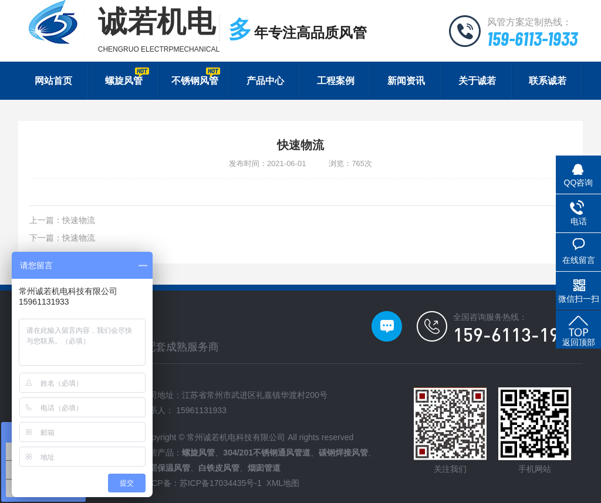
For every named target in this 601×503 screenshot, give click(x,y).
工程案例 (335, 81)
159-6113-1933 (532, 38)
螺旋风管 (127, 76)
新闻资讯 (406, 81)
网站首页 (53, 81)
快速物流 (78, 220)
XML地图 (283, 483)
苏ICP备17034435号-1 (221, 483)
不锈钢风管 (195, 76)
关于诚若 (477, 81)
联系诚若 (547, 81)
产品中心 (265, 81)
